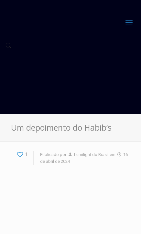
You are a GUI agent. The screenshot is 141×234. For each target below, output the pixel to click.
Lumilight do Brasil (91, 154)
